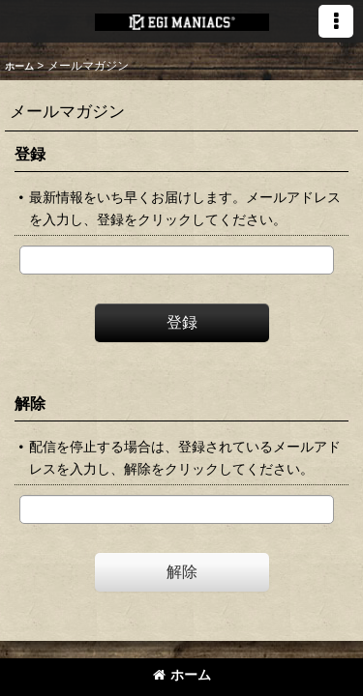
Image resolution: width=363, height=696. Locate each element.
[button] (335, 21)
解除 (30, 403)
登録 (30, 153)
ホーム (182, 674)
